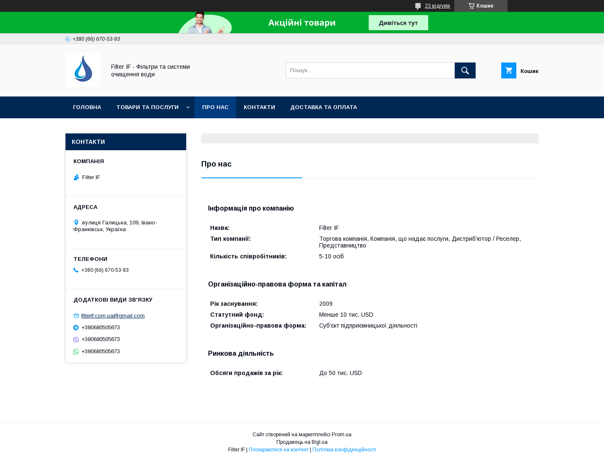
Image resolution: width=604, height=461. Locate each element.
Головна (87, 107)
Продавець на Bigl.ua (302, 442)
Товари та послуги (147, 107)
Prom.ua (341, 435)
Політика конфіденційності (344, 450)
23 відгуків (437, 6)
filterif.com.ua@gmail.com (113, 316)
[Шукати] (465, 70)
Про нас (215, 107)
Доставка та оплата (323, 107)
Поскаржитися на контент (279, 450)
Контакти (259, 107)
